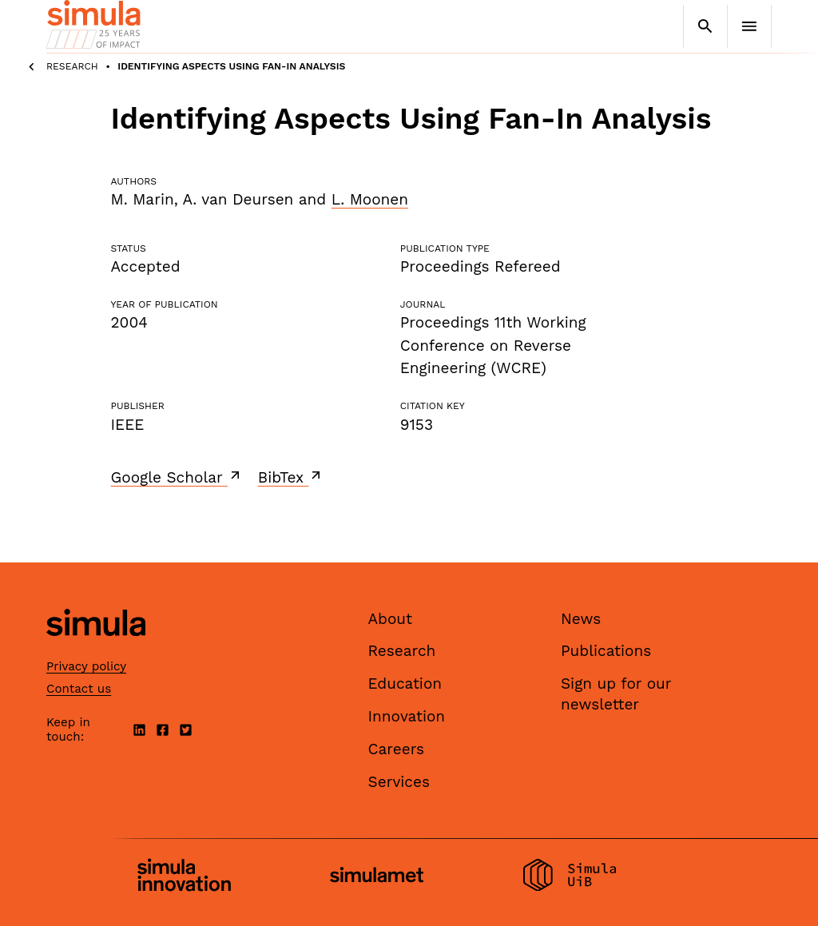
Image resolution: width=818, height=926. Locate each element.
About (390, 619)
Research (72, 66)
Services (399, 782)
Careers (396, 749)
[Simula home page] (95, 649)
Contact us (78, 689)
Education (405, 683)
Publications (606, 651)
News (581, 619)
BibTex (291, 477)
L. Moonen (370, 199)
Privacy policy (86, 666)
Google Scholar (177, 477)
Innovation (407, 716)
